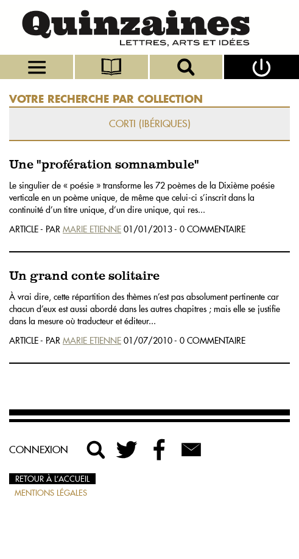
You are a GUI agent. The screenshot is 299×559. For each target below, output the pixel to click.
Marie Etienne (92, 229)
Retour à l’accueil (52, 479)
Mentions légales (51, 493)
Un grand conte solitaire (84, 276)
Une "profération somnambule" (104, 165)
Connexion (38, 449)
